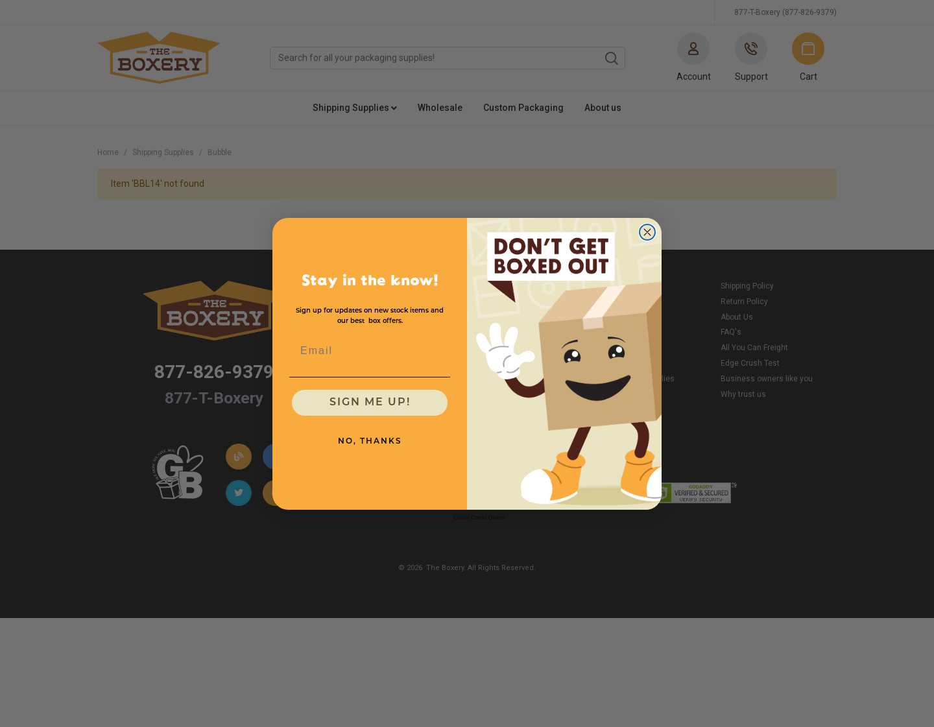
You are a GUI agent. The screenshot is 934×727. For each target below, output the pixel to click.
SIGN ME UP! (370, 403)
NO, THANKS (370, 442)
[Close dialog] (647, 232)
